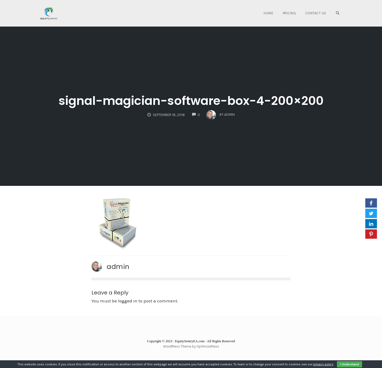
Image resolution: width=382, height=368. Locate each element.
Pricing (289, 13)
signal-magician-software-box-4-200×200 (191, 100)
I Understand (349, 364)
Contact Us (315, 13)
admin (118, 266)
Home (268, 13)
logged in (127, 300)
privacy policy (323, 364)
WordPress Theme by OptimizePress (191, 346)
